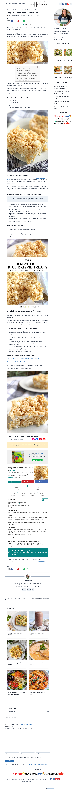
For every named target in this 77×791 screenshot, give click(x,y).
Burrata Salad (57, 60)
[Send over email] (25, 21)
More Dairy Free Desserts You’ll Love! (25, 76)
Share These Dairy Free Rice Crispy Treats (26, 78)
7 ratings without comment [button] (25, 723)
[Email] (28, 753)
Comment (8, 736)
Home (7, 3)
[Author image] (7, 15)
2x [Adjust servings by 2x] (44, 499)
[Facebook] (63, 4)
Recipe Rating (8, 730)
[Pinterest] (58, 779)
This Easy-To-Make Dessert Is (23, 68)
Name (8, 753)
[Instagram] (66, 4)
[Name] (12, 753)
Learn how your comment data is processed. (36, 763)
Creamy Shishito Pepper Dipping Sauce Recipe (16, 597)
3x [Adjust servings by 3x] (46, 499)
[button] (8, 477)
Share (41, 481)
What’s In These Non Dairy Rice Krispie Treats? (27, 72)
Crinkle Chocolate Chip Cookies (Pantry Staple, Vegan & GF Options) (24, 358)
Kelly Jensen (12, 15)
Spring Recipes (22, 3)
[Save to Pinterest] (20, 21)
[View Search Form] (60, 3)
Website (39, 753)
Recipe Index (15, 778)
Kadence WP (50, 787)
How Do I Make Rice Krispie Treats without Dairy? (28, 75)
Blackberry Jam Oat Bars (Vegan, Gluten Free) (18, 361)
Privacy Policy (22, 778)
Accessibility (31, 778)
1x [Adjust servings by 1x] (42, 499)
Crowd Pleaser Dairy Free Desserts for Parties (27, 73)
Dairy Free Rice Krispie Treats (23, 80)
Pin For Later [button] (27, 481)
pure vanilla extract (20, 503)
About (10, 3)
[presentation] (17, 620)
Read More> (61, 39)
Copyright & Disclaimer (40, 778)
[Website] (43, 753)
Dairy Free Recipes (15, 9)
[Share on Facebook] (14, 21)
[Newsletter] (71, 4)
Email (23, 753)
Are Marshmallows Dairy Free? (24, 70)
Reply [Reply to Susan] (48, 711)
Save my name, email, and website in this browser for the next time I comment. (24, 756)
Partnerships (29, 781)
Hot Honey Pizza (68, 60)
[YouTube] (68, 4)
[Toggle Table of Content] (38, 67)
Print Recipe (14, 481)
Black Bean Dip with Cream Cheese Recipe (39, 597)
